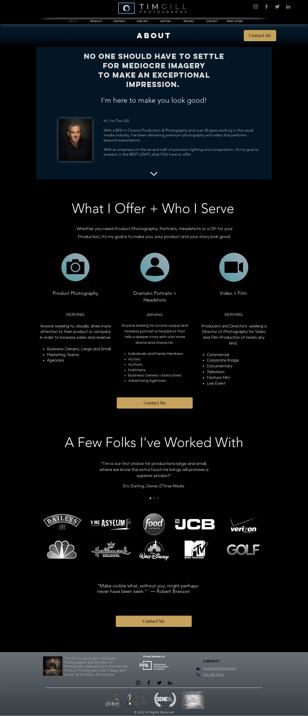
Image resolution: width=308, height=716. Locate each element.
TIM (150, 6)
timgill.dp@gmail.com (219, 668)
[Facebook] (266, 7)
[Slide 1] (150, 498)
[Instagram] (256, 7)
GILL (175, 6)
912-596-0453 (213, 674)
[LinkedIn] (288, 7)
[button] (188, 21)
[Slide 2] (154, 498)
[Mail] (198, 669)
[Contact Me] (260, 35)
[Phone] (198, 674)
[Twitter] (277, 7)
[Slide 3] (157, 498)
